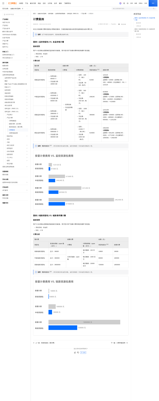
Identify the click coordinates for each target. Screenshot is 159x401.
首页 (34, 13)
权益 (39, 3)
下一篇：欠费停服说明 (119, 343)
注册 (145, 3)
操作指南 (50, 13)
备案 (136, 3)
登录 (153, 3)
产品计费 (83, 13)
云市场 (50, 3)
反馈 (83, 352)
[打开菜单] (3, 3)
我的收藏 (123, 24)
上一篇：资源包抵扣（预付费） (44, 343)
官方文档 (5, 8)
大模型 (21, 3)
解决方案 (33, 3)
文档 (131, 3)
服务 (60, 3)
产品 (26, 3)
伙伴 (55, 3)
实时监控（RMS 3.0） (73, 13)
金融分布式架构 (15, 8)
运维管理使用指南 (60, 13)
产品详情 (113, 24)
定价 (44, 3)
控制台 (141, 3)
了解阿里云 (67, 3)
